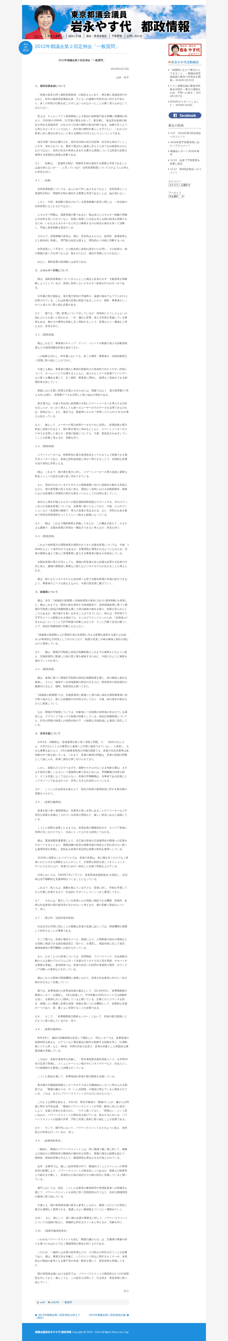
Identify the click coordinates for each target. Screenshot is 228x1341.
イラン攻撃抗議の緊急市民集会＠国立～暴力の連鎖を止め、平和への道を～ (185, 89)
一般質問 (67, 1302)
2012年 (55, 1302)
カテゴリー (174, 181)
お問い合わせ (134, 35)
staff (42, 1302)
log (126, 1331)
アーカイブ (174, 192)
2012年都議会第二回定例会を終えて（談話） (57, 1316)
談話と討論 (74, 35)
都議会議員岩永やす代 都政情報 (53, 1331)
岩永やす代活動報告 (185, 62)
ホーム (39, 35)
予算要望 (117, 35)
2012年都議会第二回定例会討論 (107, 1314)
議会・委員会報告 (96, 35)
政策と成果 (55, 35)
